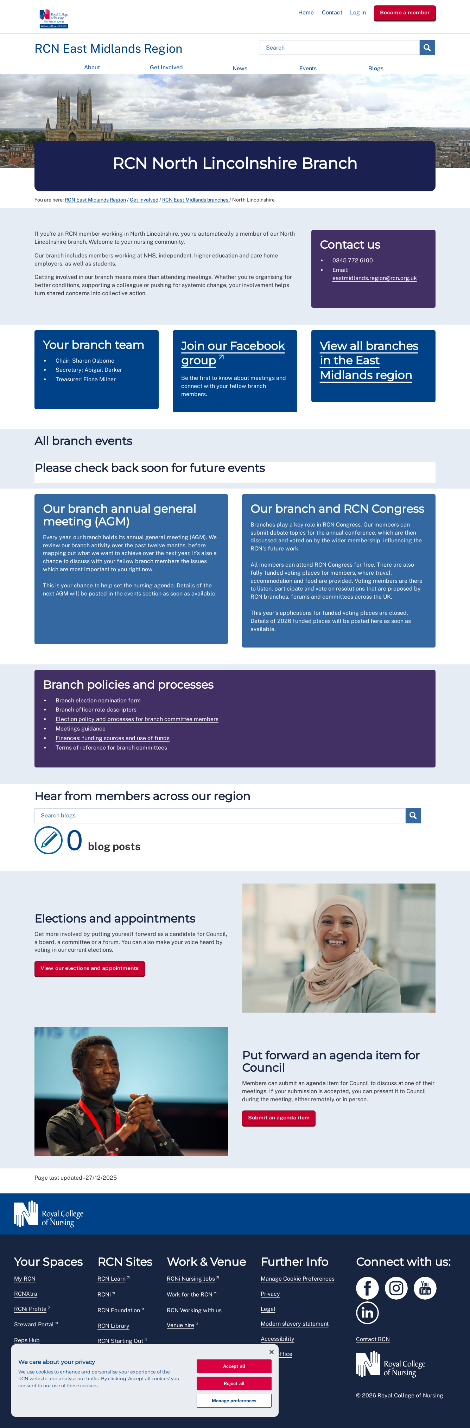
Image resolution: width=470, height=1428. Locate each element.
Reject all (234, 1383)
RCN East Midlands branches (195, 200)
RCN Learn (111, 1278)
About (92, 67)
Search (427, 47)
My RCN (25, 1278)
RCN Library (113, 1325)
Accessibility (277, 1338)
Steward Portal (34, 1324)
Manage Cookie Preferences (298, 1278)
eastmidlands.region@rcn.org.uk (374, 278)
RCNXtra (25, 1293)
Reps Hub (27, 1340)
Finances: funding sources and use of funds (113, 738)
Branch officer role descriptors (96, 709)
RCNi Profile (30, 1309)
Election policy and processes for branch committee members (137, 719)
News (240, 68)
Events (308, 68)
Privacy (270, 1293)
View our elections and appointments (89, 968)
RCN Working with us (194, 1310)
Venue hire (180, 1325)
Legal (268, 1309)
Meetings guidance (81, 728)
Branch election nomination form (98, 700)
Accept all (234, 1366)
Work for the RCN (189, 1294)
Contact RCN (373, 1339)
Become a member (405, 12)
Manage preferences (234, 1400)
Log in (358, 12)
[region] (145, 1380)
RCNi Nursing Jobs (191, 1278)
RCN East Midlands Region (95, 200)
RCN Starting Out (120, 1341)
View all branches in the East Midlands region (369, 360)
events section (142, 593)
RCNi (104, 1294)
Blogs (375, 68)
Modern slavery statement (295, 1323)
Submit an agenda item (279, 1117)
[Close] (271, 1352)
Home (306, 12)
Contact (332, 12)
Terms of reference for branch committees (111, 747)
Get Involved (166, 67)
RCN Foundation (118, 1310)
